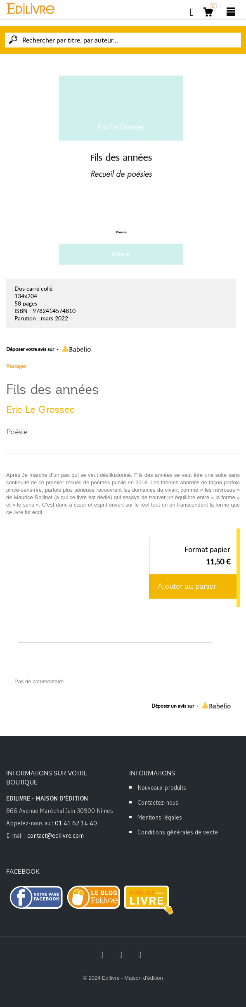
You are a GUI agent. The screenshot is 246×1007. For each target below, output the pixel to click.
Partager (16, 366)
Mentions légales (159, 817)
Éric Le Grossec (40, 409)
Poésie (17, 432)
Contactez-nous (157, 802)
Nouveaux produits (161, 787)
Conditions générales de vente (177, 832)
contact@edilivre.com (55, 835)
